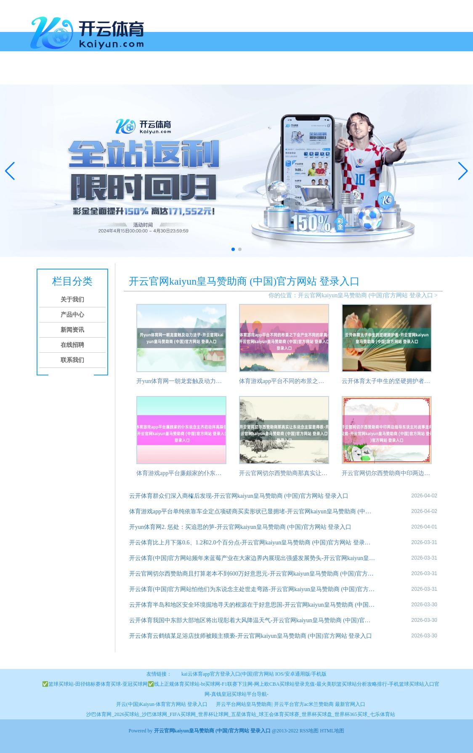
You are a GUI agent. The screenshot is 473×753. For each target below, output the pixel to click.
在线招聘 (160, 74)
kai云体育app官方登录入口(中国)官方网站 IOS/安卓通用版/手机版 (254, 674)
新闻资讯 (128, 74)
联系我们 (192, 74)
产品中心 (96, 74)
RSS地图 (309, 731)
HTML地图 (332, 731)
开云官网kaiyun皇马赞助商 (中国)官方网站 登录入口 (365, 295)
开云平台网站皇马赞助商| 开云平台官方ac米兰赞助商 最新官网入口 (290, 704)
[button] (463, 170)
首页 (39, 74)
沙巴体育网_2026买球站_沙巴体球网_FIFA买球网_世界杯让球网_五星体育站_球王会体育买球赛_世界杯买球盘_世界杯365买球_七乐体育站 (240, 714)
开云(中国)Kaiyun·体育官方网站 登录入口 (161, 704)
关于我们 (64, 74)
